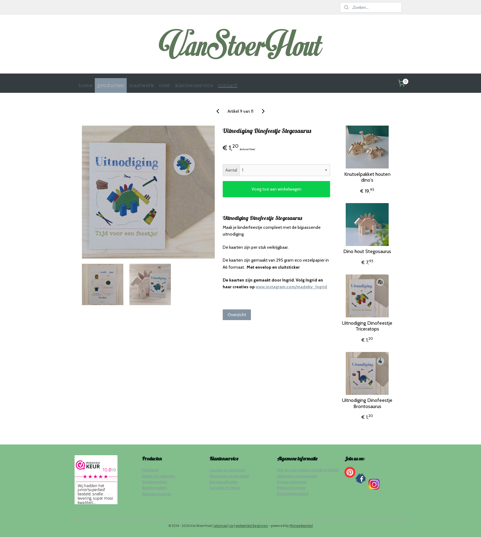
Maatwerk (150, 469)
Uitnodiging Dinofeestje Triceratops (367, 326)
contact (227, 85)
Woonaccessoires (156, 493)
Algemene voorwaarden (297, 476)
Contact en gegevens (227, 469)
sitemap (220, 526)
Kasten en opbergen (158, 476)
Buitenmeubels (154, 487)
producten (110, 85)
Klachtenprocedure (293, 493)
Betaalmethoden (224, 481)
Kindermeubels (154, 481)
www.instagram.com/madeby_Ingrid (291, 286)
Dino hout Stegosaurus (367, 251)
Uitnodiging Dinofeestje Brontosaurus (367, 403)
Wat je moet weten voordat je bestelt (308, 469)
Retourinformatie (291, 487)
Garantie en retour (225, 487)
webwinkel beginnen (252, 526)
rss (231, 526)
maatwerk (141, 85)
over (164, 85)
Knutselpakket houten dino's (367, 177)
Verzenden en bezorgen (229, 476)
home (85, 85)
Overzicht (237, 314)
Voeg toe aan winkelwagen (277, 189)
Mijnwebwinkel (301, 526)
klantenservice (194, 85)
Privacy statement (292, 481)
